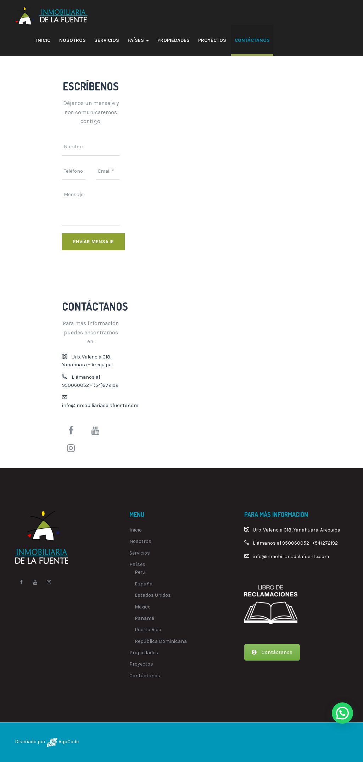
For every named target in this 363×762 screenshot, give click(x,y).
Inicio (43, 40)
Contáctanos (252, 40)
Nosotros (72, 40)
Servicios (106, 40)
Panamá (144, 618)
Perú (140, 572)
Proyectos (212, 40)
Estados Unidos (153, 595)
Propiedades (173, 40)
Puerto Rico (148, 630)
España (143, 584)
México (143, 607)
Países (138, 40)
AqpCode (68, 742)
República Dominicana (161, 641)
